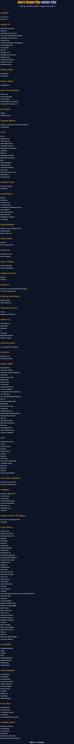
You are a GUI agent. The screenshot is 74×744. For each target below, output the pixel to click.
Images (3, 650)
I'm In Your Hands (5, 710)
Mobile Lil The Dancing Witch (9, 605)
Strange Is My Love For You (8, 415)
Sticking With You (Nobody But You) (10, 413)
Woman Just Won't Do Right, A (9, 636)
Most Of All (4, 465)
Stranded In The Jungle (7, 620)
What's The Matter (5, 624)
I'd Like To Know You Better (8, 291)
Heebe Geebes (5, 379)
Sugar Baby (4, 522)
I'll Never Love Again (6, 186)
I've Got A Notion (5, 731)
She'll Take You (5, 662)
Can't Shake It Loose (6, 254)
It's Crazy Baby (5, 47)
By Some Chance (5, 202)
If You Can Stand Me (6, 265)
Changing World (5, 85)
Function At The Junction (7, 560)
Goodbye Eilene (5, 567)
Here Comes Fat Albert (7, 572)
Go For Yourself (5, 496)
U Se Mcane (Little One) (7, 167)
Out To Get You (5, 612)
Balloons (3, 197)
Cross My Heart (5, 550)
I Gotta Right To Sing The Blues (9, 38)
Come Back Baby (5, 679)
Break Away (4, 200)
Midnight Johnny (5, 57)
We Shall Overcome (6, 64)
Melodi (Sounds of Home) (8, 157)
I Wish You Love (5, 40)
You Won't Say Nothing (7, 268)
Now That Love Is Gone (7, 406)
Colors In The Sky (5, 446)
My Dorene (4, 468)
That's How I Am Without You (8, 484)
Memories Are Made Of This (8, 603)
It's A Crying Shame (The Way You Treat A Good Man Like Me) (17, 593)
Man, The (3, 399)
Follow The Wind (5, 451)
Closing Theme (5, 127)
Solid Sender (4, 188)
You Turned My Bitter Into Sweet (9, 717)
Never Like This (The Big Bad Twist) (10, 519)
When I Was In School (7, 420)
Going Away (4, 564)
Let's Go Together (5, 256)
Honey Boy (4, 328)
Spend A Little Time (6, 233)
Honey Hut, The (5, 579)
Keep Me (3, 50)
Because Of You (5, 138)
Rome (2, 655)
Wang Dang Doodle (6, 698)
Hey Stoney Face (5, 707)
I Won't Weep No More (7, 143)
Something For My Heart (7, 59)
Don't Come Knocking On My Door (10, 372)
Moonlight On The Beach (7, 217)
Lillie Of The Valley (6, 596)
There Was (3, 510)
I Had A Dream (4, 581)
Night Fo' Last (4, 608)
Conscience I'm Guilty (7, 370)
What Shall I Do (5, 174)
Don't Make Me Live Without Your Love (11, 207)
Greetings (3, 453)
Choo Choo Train (5, 323)
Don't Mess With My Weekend (9, 557)
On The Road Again (6, 686)
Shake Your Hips (5, 688)
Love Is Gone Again (6, 600)
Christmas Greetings (6, 548)
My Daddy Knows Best (7, 335)
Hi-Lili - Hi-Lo (4, 576)
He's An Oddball (5, 209)
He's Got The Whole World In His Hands (11, 35)
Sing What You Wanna (7, 617)
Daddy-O (3, 277)
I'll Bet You (3, 279)
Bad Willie (3, 538)
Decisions (3, 449)
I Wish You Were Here (6, 584)
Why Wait (3, 632)
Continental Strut (5, 300)
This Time (3, 418)
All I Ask (3, 312)
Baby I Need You (5, 356)
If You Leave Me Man (6, 389)
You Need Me (4, 219)
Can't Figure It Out (6, 205)
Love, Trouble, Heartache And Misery (11, 396)
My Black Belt (4, 403)
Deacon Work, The (6, 552)
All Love (3, 444)
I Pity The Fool (4, 384)
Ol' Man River (4, 408)
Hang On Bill (4, 326)
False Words (4, 375)
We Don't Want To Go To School (9, 101)
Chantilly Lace (4, 545)
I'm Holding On (5, 73)
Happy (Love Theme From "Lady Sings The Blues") (15, 124)
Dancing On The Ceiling (7, 28)
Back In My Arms (5, 367)
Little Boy (3, 653)
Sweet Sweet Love (6, 508)
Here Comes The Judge (7, 574)
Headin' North (4, 569)
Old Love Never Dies (6, 610)
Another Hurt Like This (7, 533)
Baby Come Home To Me (7, 536)
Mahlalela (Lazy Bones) (7, 155)
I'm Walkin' (4, 591)
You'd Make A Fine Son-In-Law (9, 104)
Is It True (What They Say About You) (11, 391)
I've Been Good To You (7, 387)
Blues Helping (4, 676)
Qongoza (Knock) (5, 165)
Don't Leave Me (5, 728)
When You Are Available (7, 627)
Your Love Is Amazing (7, 639)
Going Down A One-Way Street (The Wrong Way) (14, 288)
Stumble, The (4, 693)
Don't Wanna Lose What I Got (9, 33)
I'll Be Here (4, 586)
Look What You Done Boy (8, 501)
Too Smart (3, 622)
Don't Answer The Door (7, 681)
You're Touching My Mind (7, 473)
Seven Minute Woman (7, 658)
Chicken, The (4, 94)
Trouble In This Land (6, 62)
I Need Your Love (5, 141)
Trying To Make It (5, 99)
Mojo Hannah (4, 733)
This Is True (4, 19)
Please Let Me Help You (7, 245)
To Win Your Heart (5, 115)
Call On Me (4, 543)
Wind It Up (3, 634)
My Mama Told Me (5, 231)
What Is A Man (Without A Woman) (10, 738)
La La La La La (5, 17)
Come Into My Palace (6, 96)
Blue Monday (4, 540)
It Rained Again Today (7, 45)
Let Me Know (4, 714)
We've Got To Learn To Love (8, 172)
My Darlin (3, 242)
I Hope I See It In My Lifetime (8, 461)
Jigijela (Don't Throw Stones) (8, 148)
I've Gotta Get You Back (7, 712)
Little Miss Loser (5, 52)
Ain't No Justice (5, 531)
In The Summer (5, 498)
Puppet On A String (6, 338)
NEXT (32, 742)
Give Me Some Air (5, 562)
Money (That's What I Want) (8, 401)
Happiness (3, 456)
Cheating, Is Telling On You (8, 493)
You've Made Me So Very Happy (9, 347)
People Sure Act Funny (7, 615)
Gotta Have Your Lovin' (7, 377)
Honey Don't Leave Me (7, 212)
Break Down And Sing (7, 726)
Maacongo (3, 153)
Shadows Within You (6, 660)
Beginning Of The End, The (8, 314)
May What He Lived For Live (8, 54)
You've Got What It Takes (7, 430)
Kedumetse (4, 150)
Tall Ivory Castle (5, 665)
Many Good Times (6, 214)
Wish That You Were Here (8, 423)
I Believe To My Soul (6, 684)
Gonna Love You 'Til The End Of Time (11, 228)
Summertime (4, 696)
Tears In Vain (4, 76)
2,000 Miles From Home (7, 441)
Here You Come (5, 382)
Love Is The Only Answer (7, 503)
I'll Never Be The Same (7, 145)
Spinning (3, 470)
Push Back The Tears (6, 411)
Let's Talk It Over (5, 394)
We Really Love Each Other (8, 736)
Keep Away (4, 333)
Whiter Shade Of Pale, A (7, 629)
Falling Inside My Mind (7, 648)
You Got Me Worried (6, 427)
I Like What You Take (6, 463)
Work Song (4, 425)
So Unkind (3, 691)
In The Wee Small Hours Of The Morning (12, 42)
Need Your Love (5, 505)
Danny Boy (4, 30)
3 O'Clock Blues (5, 674)
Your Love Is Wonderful (7, 432)
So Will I (3, 113)
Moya (2, 160)
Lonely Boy (4, 598)
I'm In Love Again (5, 588)
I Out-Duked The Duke (7, 358)
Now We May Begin (6, 162)
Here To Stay (4, 458)
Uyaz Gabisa (4, 169)
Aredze (2, 136)
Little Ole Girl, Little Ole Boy (8, 482)
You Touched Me (5, 177)
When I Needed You (6, 302)
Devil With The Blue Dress (8, 555)
